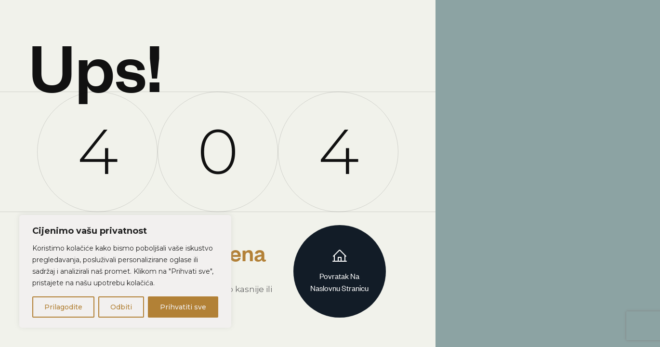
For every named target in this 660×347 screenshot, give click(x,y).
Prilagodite (63, 307)
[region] (125, 271)
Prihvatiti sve (183, 307)
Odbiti (121, 307)
